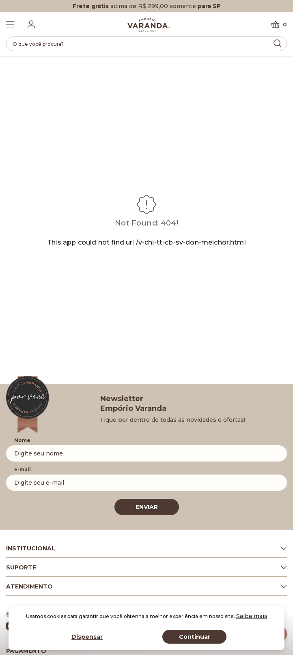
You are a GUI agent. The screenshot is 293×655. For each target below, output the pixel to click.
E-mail (22, 469)
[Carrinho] (279, 24)
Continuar (194, 636)
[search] (146, 44)
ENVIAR (147, 507)
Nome (22, 440)
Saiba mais (251, 616)
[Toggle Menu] (10, 24)
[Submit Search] (277, 43)
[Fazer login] (31, 24)
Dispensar (87, 636)
